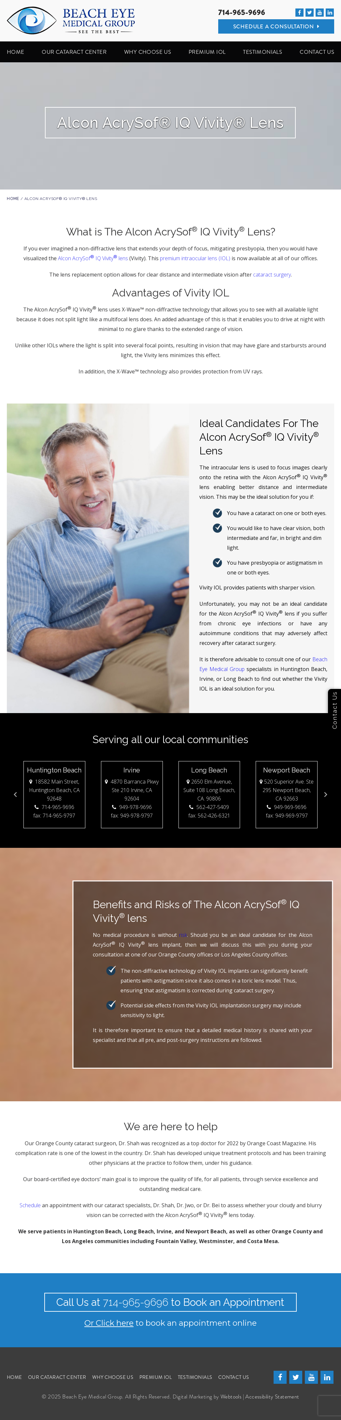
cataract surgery (272, 272)
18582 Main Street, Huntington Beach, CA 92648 (54, 790)
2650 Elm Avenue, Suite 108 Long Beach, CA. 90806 (209, 790)
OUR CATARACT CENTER (74, 52)
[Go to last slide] (15, 794)
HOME (15, 52)
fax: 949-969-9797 (287, 815)
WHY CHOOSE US (147, 52)
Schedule (30, 1202)
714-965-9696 (241, 12)
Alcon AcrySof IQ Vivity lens (93, 255)
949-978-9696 (132, 807)
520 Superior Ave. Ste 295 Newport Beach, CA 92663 (287, 790)
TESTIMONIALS (262, 52)
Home (13, 198)
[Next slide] (325, 794)
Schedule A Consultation (276, 26)
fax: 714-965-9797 (55, 815)
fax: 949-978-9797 (132, 815)
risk (23, 935)
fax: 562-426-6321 (209, 815)
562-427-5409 (209, 807)
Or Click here (109, 1323)
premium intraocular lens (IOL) (195, 255)
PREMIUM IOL (207, 52)
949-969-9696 (286, 807)
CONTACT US (317, 52)
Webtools (230, 1396)
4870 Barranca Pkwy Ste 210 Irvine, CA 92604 (132, 790)
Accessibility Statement (272, 1396)
